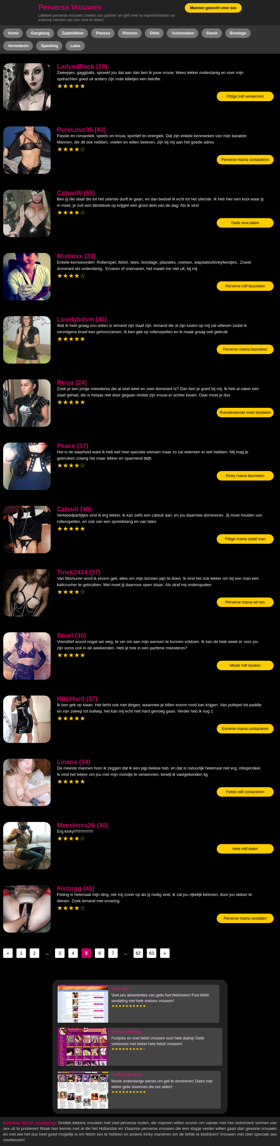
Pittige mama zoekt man (245, 539)
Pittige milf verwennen (245, 96)
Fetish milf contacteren (245, 792)
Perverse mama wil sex (245, 602)
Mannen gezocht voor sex (213, 8)
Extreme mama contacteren (245, 728)
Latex (75, 46)
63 (151, 953)
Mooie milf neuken (245, 665)
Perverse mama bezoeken (245, 349)
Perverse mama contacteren (245, 159)
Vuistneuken (182, 33)
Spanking (49, 46)
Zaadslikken (73, 33)
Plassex (103, 33)
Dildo (154, 33)
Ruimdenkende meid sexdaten (245, 412)
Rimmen (129, 33)
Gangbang (40, 33)
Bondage (238, 33)
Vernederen (18, 46)
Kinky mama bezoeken (245, 476)
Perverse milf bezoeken (245, 286)
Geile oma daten (245, 223)
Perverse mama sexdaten (245, 918)
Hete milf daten (245, 849)
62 (138, 953)
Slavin (211, 33)
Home (13, 33)
